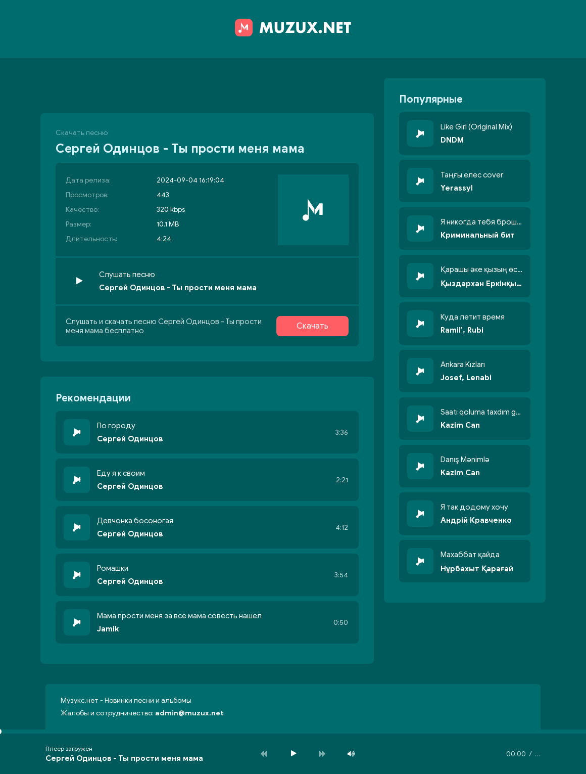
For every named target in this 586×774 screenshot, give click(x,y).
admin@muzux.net (189, 713)
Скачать (312, 326)
